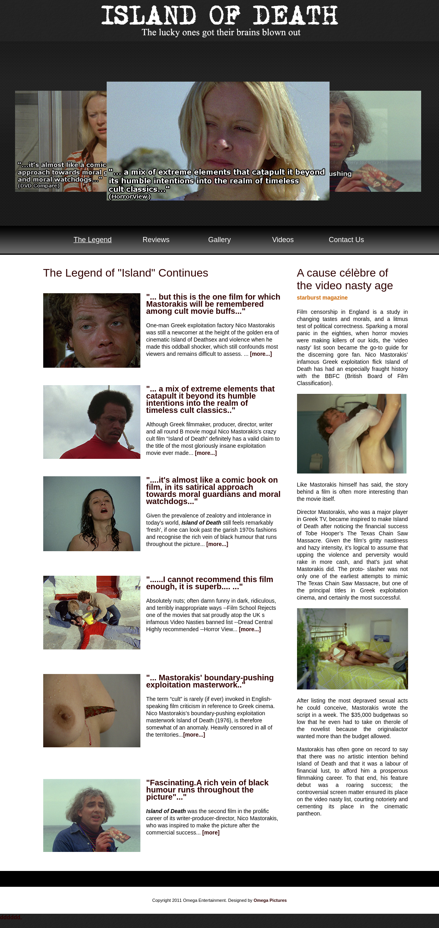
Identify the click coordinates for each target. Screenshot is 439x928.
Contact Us (346, 240)
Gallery (219, 240)
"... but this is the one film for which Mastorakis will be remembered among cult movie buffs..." (213, 303)
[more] (211, 832)
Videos (283, 240)
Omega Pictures (270, 900)
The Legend (92, 240)
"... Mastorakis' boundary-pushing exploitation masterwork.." (210, 681)
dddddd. (11, 917)
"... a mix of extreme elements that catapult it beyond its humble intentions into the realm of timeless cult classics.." (210, 399)
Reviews (155, 240)
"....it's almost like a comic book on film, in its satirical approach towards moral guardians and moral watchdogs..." (213, 490)
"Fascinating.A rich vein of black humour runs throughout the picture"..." (207, 789)
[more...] (261, 354)
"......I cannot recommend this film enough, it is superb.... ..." (210, 583)
